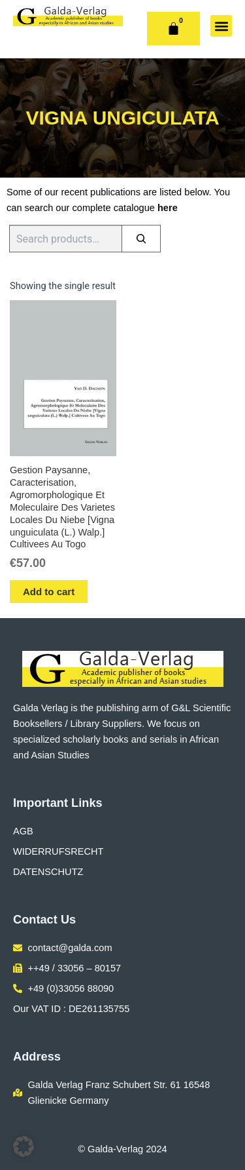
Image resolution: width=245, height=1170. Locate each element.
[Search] (141, 238)
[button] (221, 26)
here (167, 208)
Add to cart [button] (48, 591)
